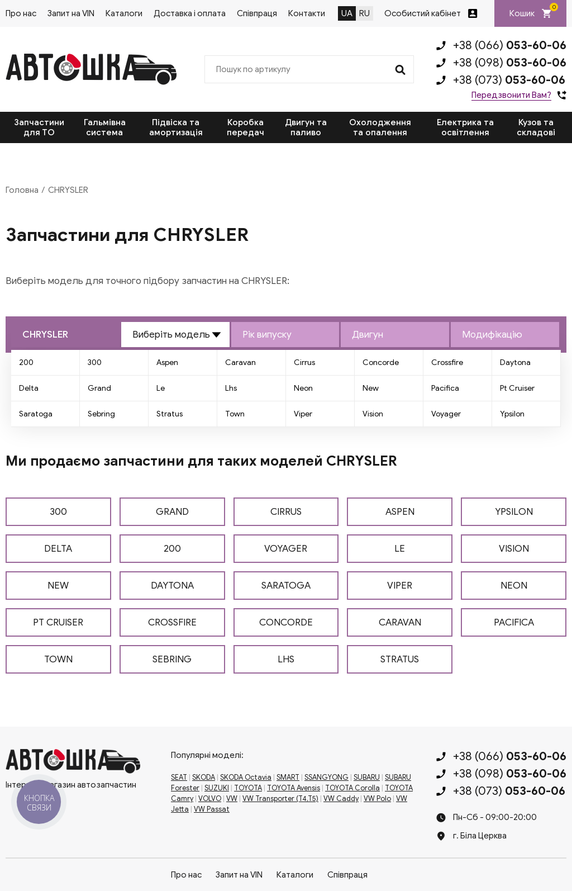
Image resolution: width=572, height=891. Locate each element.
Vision (373, 414)
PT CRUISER (58, 622)
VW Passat (212, 809)
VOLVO (209, 798)
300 (95, 362)
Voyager (446, 414)
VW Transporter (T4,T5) (280, 798)
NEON (513, 585)
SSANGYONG (326, 777)
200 (26, 362)
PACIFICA (514, 622)
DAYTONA (172, 585)
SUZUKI (216, 788)
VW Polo (377, 798)
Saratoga (36, 414)
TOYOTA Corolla (352, 788)
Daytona (515, 362)
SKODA (203, 777)
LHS (286, 659)
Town (235, 414)
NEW (58, 585)
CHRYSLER (45, 334)
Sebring (101, 414)
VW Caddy (341, 798)
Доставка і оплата (190, 13)
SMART (288, 777)
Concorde (381, 362)
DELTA (58, 548)
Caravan (240, 362)
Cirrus (304, 362)
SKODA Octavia (245, 777)
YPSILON (514, 512)
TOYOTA (248, 788)
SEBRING (172, 659)
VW (231, 798)
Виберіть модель (171, 334)
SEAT (179, 777)
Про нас (21, 13)
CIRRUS (286, 512)
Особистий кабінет (422, 13)
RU (364, 13)
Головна (22, 190)
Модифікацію (492, 334)
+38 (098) (509, 62)
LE (399, 548)
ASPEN (399, 512)
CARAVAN (400, 622)
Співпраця (257, 13)
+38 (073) (509, 80)
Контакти (306, 13)
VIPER (399, 585)
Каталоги (124, 13)
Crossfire (447, 362)
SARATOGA (286, 585)
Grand (99, 388)
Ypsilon (512, 414)
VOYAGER (285, 548)
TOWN (58, 659)
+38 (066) (509, 45)
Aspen (167, 362)
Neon (303, 388)
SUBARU (367, 777)
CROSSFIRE (172, 622)
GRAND (172, 512)
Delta (29, 388)
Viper (303, 414)
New (371, 388)
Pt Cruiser (517, 388)
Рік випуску (267, 334)
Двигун (367, 334)
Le (160, 388)
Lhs (231, 388)
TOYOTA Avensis (293, 788)
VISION (514, 548)
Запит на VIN (70, 13)
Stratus (169, 414)
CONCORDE (286, 622)
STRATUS (399, 659)
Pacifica (445, 388)
